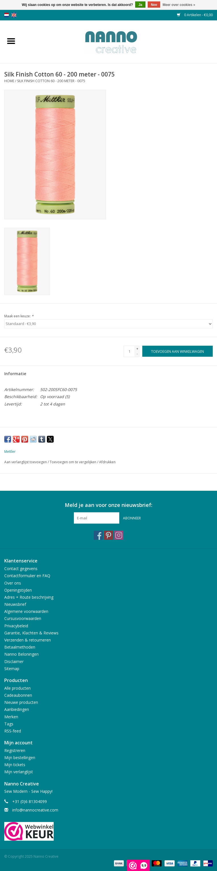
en (14, 15)
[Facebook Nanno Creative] (98, 535)
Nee (154, 5)
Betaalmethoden (19, 647)
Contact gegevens (20, 568)
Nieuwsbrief (15, 604)
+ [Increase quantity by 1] (137, 348)
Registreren (14, 750)
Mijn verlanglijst (18, 771)
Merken (11, 716)
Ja (140, 5)
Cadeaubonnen (18, 695)
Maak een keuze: (19, 316)
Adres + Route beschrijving (28, 597)
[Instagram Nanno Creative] (118, 535)
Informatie (15, 373)
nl (6, 15)
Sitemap (11, 668)
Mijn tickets (14, 764)
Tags (8, 723)
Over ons (12, 583)
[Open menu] (11, 40)
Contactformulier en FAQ (27, 575)
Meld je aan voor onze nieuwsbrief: (108, 505)
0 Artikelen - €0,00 (195, 14)
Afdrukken (107, 462)
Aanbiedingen (16, 709)
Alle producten (17, 688)
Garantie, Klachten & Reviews (31, 633)
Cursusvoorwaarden (22, 618)
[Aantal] (129, 351)
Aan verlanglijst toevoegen (26, 462)
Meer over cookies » (179, 5)
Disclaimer (14, 661)
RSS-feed (12, 731)
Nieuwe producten (21, 702)
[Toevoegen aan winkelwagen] (177, 351)
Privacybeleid (16, 625)
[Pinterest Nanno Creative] (108, 535)
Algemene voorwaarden (26, 611)
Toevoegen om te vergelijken (73, 462)
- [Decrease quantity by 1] (137, 353)
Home (9, 80)
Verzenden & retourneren (27, 640)
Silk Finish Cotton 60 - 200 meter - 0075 (51, 80)
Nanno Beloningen (21, 654)
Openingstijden (18, 590)
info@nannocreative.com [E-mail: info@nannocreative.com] (35, 810)
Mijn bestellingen (19, 757)
